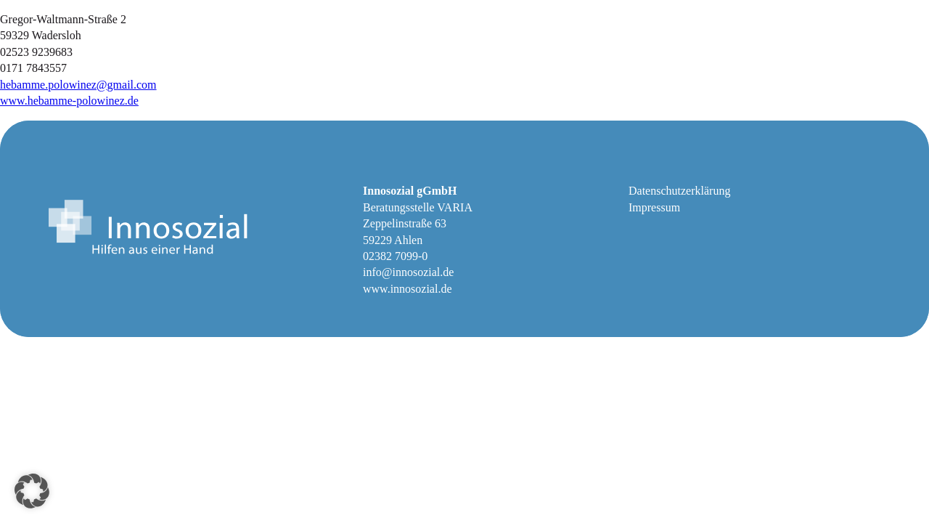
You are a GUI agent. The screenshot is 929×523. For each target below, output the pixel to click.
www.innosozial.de (407, 289)
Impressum (654, 207)
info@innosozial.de (408, 272)
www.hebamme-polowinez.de (69, 100)
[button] (32, 491)
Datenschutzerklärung (679, 191)
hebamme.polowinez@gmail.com (78, 84)
